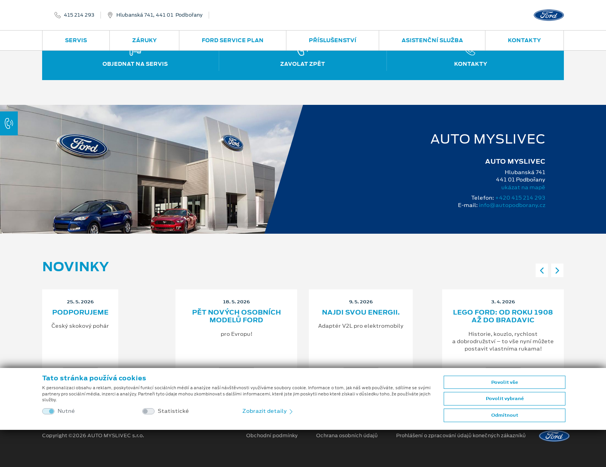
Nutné (66, 411)
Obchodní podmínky (272, 435)
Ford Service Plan (233, 40)
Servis (76, 40)
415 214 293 (79, 15)
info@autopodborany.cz (512, 205)
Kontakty (524, 40)
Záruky (144, 40)
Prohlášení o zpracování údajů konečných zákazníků (461, 435)
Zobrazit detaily (268, 411)
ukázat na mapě (523, 187)
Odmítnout (504, 415)
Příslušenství (332, 40)
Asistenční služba (432, 40)
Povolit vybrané (505, 398)
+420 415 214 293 (520, 198)
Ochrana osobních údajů (347, 435)
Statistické (173, 411)
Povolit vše (504, 382)
